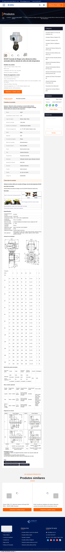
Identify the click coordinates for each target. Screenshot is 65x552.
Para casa (3, 18)
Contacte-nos (6, 539)
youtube (51, 540)
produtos (9, 17)
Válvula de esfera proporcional (11, 464)
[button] (25, 54)
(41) (53, 33)
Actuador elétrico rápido (27, 534)
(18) (52, 44)
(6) (53, 67)
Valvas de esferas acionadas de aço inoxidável (15, 462)
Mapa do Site (6, 542)
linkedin (48, 540)
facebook (54, 540)
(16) (53, 63)
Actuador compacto (26, 537)
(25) (52, 89)
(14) (53, 53)
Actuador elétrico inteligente (28, 539)
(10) (53, 72)
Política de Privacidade (8, 544)
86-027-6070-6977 (36, 1)
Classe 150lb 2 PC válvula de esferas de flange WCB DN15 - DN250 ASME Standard (16, 505)
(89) (53, 58)
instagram (57, 540)
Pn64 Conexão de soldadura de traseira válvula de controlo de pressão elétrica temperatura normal (45, 505)
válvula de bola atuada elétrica (17, 18)
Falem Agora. (54, 109)
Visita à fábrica (6, 534)
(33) (53, 49)
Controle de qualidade (8, 537)
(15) (53, 37)
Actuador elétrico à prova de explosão (30, 532)
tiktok (60, 540)
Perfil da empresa (7, 532)
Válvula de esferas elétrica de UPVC (29, 542)
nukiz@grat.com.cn (25, 1)
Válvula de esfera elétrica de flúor (29, 544)
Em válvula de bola (24, 464)
